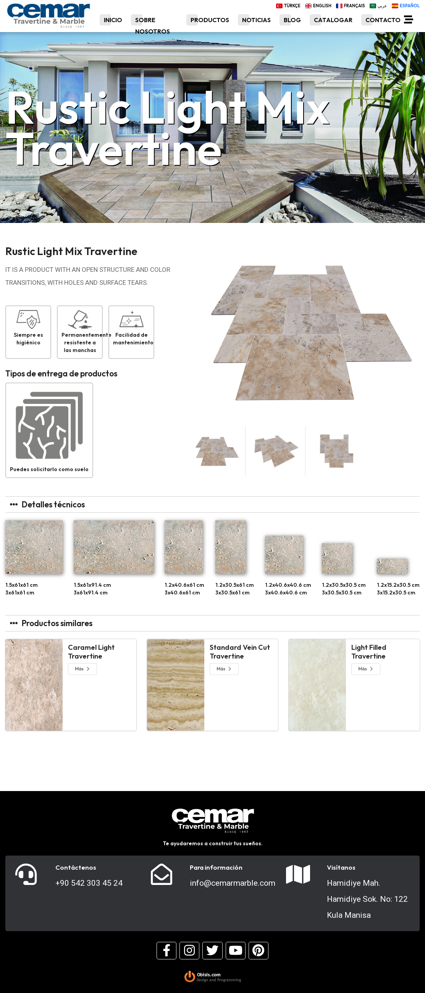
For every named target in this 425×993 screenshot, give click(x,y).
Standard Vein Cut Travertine (240, 651)
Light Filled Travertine (368, 651)
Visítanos (341, 867)
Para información (216, 867)
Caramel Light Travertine (91, 651)
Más (83, 669)
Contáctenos (75, 867)
